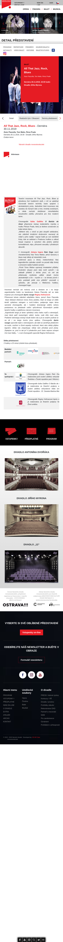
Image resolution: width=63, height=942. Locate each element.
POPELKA (4, 30)
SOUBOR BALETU (42, 47)
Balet (24, 705)
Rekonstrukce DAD (48, 708)
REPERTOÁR (18, 47)
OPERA (26, 9)
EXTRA (6, 712)
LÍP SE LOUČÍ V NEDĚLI (40, 30)
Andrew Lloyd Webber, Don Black (41, 32)
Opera (24, 698)
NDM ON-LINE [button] (40, 4)
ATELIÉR (6, 715)
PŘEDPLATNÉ (31, 439)
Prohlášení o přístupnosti (50, 725)
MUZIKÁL (57, 9)
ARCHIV (6, 718)
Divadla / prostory (47, 702)
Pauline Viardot (5, 32)
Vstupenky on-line (31, 632)
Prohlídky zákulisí (47, 705)
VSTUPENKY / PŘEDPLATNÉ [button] (19, 4)
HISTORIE (30, 50)
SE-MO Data (36, 737)
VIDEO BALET (19, 50)
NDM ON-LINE (8, 705)
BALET (46, 9)
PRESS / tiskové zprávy (50, 695)
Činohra (25, 701)
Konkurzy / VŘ (46, 698)
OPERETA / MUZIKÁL (38, 28)
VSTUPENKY (11, 439)
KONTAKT (7, 722)
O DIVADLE (7, 708)
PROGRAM (7, 47)
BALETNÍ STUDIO (42, 50)
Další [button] (51, 3)
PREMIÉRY (29, 47)
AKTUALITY (7, 50)
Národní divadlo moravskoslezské (31, 144)
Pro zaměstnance (47, 718)
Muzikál (25, 708)
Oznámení (45, 722)
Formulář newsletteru (31, 660)
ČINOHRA (36, 9)
